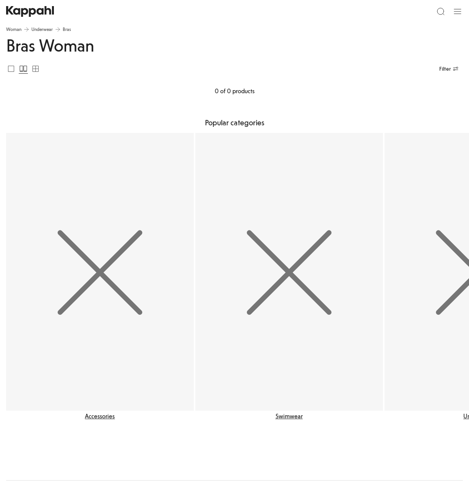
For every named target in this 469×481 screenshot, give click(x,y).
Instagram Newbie (369, 391)
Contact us (180, 364)
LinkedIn (359, 364)
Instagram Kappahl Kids (374, 382)
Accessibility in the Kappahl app (292, 373)
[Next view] (445, 231)
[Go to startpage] (234, 14)
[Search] (97, 14)
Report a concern (186, 373)
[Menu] (17, 14)
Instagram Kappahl (369, 373)
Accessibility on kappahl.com (289, 364)
